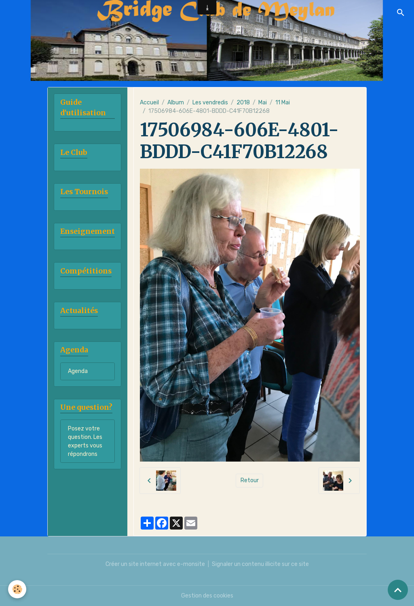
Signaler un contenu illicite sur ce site (260, 564)
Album (175, 102)
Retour (250, 480)
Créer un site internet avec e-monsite (155, 564)
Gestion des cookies (207, 595)
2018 (243, 102)
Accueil (149, 102)
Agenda (78, 371)
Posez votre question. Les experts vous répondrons (85, 441)
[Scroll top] (398, 590)
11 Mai (282, 102)
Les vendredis (210, 102)
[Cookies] (17, 589)
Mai (262, 102)
